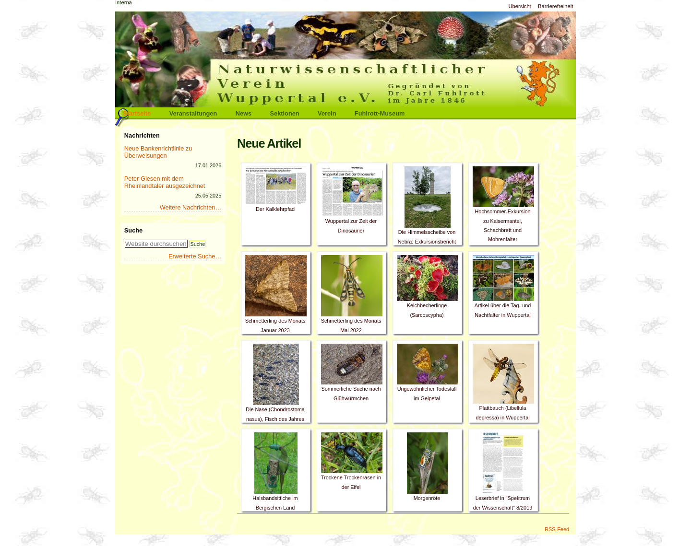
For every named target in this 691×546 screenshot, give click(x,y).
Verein (327, 113)
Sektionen (284, 113)
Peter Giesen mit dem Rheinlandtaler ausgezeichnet (164, 182)
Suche (133, 230)
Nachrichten (142, 135)
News (243, 113)
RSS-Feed (557, 529)
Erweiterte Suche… (194, 256)
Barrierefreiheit (555, 6)
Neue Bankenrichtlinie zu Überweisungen (158, 152)
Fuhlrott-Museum (380, 113)
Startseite (137, 113)
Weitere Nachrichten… (191, 207)
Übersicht (519, 6)
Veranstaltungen (193, 113)
